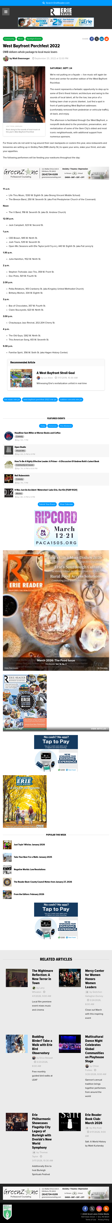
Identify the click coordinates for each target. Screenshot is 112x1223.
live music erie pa (12, 400)
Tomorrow (53, 426)
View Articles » (99, 729)
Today (43, 426)
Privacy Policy (103, 1220)
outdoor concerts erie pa (71, 400)
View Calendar (66, 504)
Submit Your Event (47, 504)
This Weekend (65, 426)
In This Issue (103, 668)
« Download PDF (13, 729)
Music (20, 39)
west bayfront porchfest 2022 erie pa (39, 400)
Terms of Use (91, 1220)
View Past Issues (11, 668)
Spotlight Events (34, 39)
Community (9, 39)
